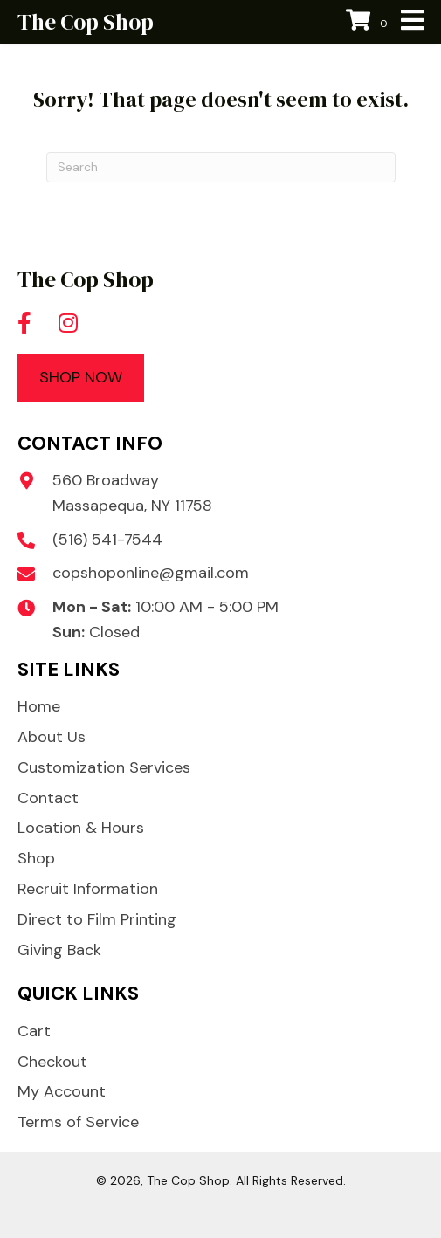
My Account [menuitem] (61, 1091)
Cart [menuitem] (34, 1031)
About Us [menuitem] (51, 736)
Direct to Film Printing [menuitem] (96, 919)
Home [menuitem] (38, 706)
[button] (24, 323)
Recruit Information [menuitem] (87, 888)
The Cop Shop (85, 22)
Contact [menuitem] (48, 798)
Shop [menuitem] (36, 858)
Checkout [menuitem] (52, 1061)
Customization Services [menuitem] (103, 767)
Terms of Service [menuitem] (78, 1121)
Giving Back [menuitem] (59, 949)
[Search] (221, 167)
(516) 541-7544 (107, 539)
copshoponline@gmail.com (150, 572)
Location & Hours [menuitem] (80, 827)
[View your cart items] (369, 22)
